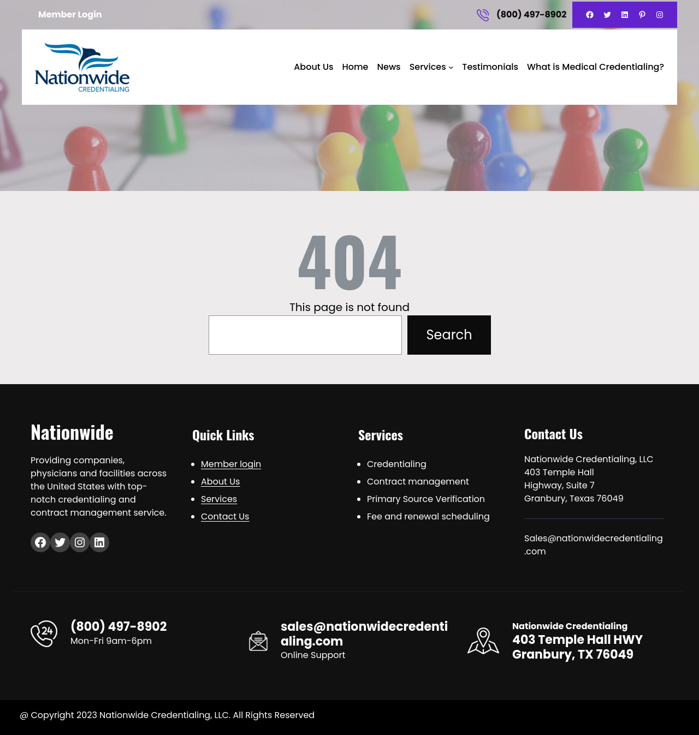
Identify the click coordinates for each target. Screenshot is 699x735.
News (388, 67)
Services (428, 67)
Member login (231, 464)
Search (449, 335)
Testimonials (490, 67)
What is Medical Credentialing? (595, 67)
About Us (313, 67)
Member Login (70, 14)
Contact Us (225, 516)
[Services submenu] (451, 67)
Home (355, 67)
